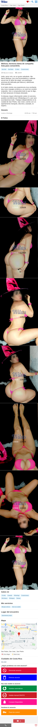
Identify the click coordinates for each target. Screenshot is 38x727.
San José (3, 661)
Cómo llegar (6, 654)
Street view (16, 654)
